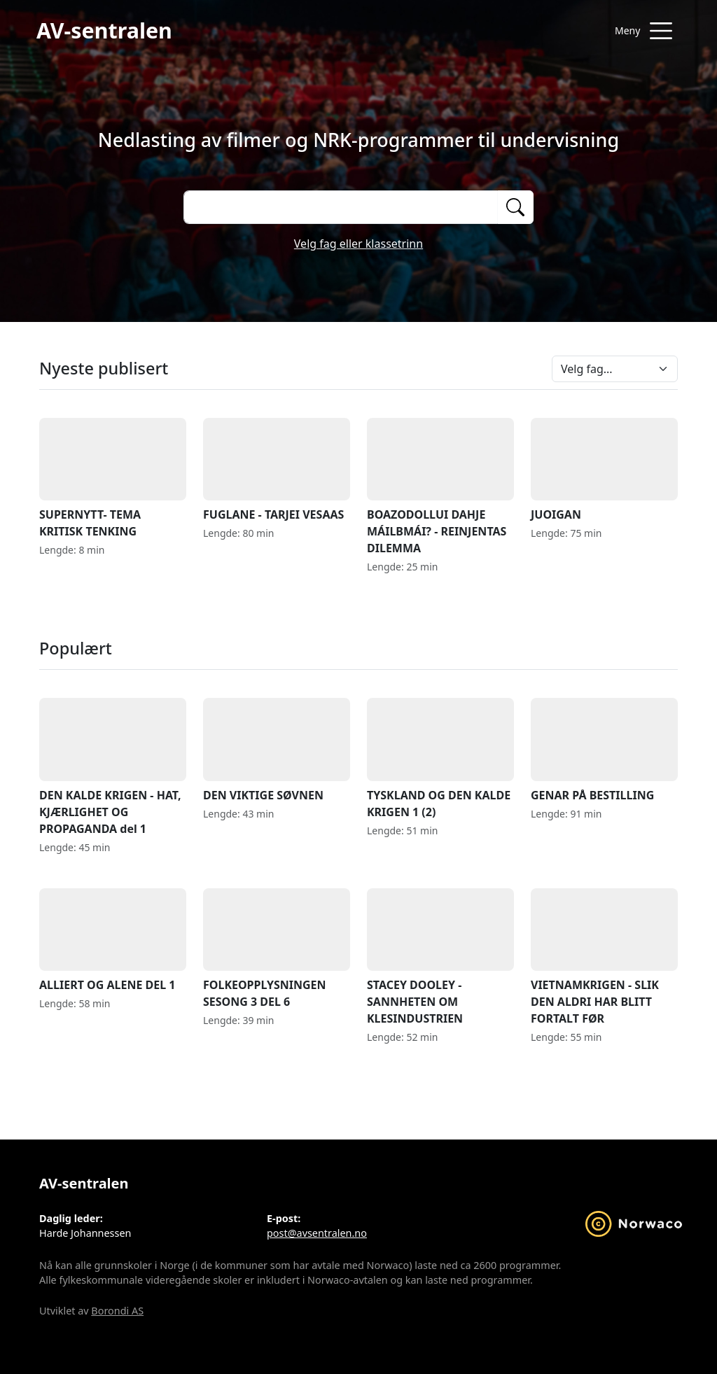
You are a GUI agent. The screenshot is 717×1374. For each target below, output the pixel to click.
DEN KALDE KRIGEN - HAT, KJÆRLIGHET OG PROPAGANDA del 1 (112, 767)
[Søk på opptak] (340, 207)
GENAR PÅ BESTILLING (604, 750)
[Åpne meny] (643, 31)
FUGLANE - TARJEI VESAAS (276, 470)
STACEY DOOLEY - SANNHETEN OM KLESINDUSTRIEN (440, 957)
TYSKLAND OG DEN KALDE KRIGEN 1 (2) (440, 758)
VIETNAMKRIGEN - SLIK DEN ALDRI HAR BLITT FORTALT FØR (604, 957)
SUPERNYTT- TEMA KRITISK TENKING (112, 478)
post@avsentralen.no (317, 1233)
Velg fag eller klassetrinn (358, 243)
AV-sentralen (104, 30)
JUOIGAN (604, 470)
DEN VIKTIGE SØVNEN (276, 750)
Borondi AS (117, 1310)
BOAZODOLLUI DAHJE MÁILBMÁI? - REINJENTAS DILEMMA (440, 487)
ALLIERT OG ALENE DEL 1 (112, 940)
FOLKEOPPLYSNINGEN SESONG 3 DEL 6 (276, 948)
